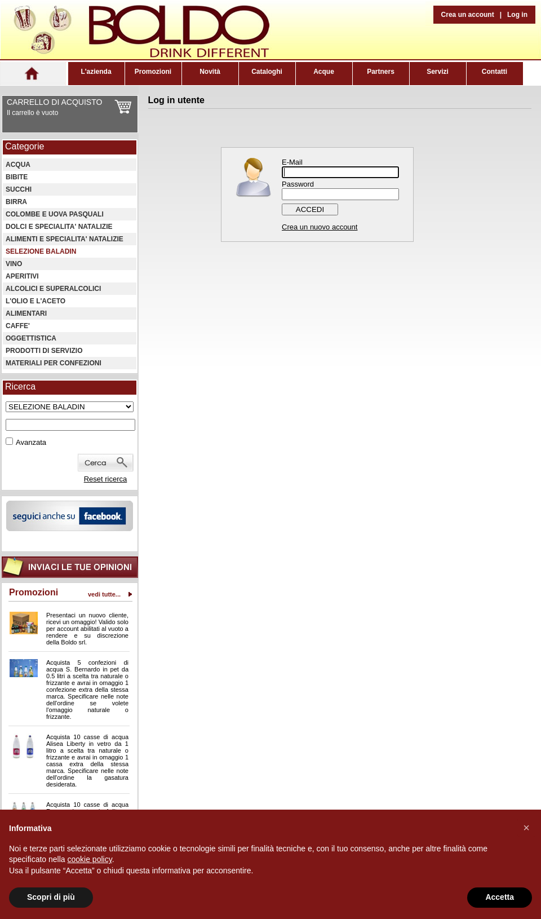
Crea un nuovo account (319, 227)
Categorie (24, 146)
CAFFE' (18, 326)
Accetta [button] (499, 897)
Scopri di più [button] (51, 897)
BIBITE (17, 177)
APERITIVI (22, 276)
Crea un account (467, 15)
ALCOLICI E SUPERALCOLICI (53, 289)
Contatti (494, 72)
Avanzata (31, 442)
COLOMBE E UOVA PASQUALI (55, 214)
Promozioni (153, 72)
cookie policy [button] (90, 859)
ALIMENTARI (26, 313)
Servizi (438, 72)
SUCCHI (19, 189)
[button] (526, 828)
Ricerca (20, 386)
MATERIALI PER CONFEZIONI (53, 363)
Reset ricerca (105, 479)
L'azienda (96, 72)
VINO (14, 264)
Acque (323, 72)
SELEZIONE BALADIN (41, 251)
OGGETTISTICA (31, 338)
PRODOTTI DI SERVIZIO (44, 351)
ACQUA (18, 165)
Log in (517, 15)
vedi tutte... (104, 594)
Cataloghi (266, 72)
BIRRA (16, 202)
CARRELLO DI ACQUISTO (54, 102)
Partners (380, 72)
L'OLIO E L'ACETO (35, 301)
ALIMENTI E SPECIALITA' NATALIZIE (64, 239)
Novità (209, 72)
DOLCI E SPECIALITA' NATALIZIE (59, 227)
